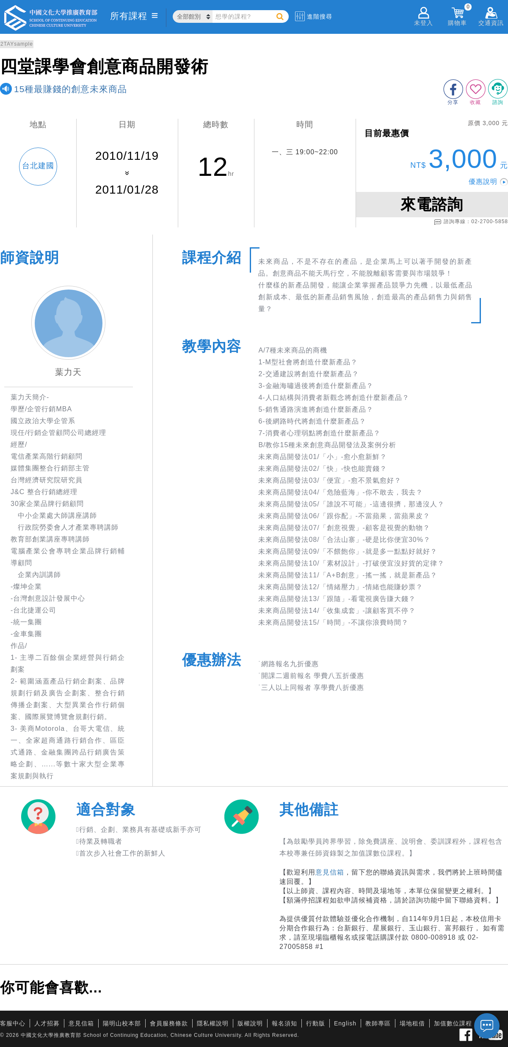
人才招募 (47, 1023)
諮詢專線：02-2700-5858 (471, 222)
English (345, 1023)
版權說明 (250, 1023)
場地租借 (412, 1023)
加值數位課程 (453, 1023)
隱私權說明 (213, 1023)
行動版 (315, 1023)
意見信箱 (329, 872)
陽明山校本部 (122, 1023)
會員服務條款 (169, 1023)
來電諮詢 (431, 204)
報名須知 (284, 1023)
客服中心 (12, 1023)
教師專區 (378, 1023)
